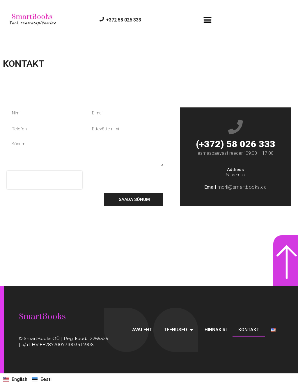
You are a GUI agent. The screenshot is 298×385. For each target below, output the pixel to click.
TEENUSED (178, 330)
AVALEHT (142, 329)
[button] (207, 19)
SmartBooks (42, 316)
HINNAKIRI (216, 329)
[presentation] (44, 180)
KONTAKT (248, 329)
